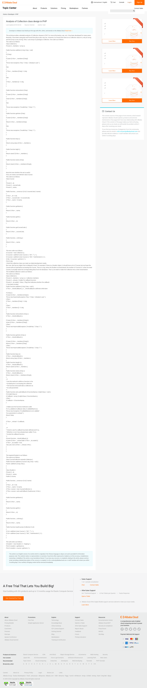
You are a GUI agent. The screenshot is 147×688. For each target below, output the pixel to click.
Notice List (50, 672)
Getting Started (56, 631)
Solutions (54, 8)
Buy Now (132, 41)
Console (121, 2)
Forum (77, 634)
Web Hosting (94, 654)
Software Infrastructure (75, 657)
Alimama (61, 676)
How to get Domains (57, 657)
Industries (53, 661)
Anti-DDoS (53, 654)
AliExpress (41, 676)
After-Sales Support (81, 626)
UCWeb (88, 676)
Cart (113, 2)
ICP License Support (57, 628)
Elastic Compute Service (30, 654)
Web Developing (77, 661)
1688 (56, 676)
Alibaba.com (50, 676)
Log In (129, 2)
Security (105, 654)
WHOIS (101, 631)
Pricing (63, 8)
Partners (85, 8)
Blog (52, 634)
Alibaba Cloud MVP (105, 623)
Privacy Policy (28, 672)
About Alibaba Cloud (11, 620)
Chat (83, 585)
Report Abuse (79, 628)
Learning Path (91, 657)
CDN (43, 654)
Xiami (98, 676)
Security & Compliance (105, 626)
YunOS (71, 676)
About (35, 8)
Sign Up (139, 2)
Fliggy (67, 676)
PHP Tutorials (100, 661)
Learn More (112, 41)
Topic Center (27, 661)
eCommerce (82, 654)
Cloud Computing (40, 661)
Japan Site (26, 657)
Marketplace (74, 8)
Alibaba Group (7, 676)
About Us (16, 672)
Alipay (109, 676)
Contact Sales (138, 8)
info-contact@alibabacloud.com (127, 131)
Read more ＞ (69, 30)
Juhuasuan (34, 676)
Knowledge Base (56, 623)
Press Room (102, 628)
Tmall (28, 676)
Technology (55, 620)
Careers (5, 672)
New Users (103, 657)
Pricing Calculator (80, 637)
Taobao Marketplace (19, 676)
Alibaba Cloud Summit (11, 640)
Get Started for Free (13, 598)
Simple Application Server (36, 623)
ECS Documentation (40, 657)
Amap (84, 676)
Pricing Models (9, 623)
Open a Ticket (86, 596)
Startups (7, 634)
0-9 (95, 664)
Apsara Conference (11, 637)
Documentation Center (106, 620)
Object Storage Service (67, 654)
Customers (8, 628)
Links (60, 672)
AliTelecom (77, 676)
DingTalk (104, 676)
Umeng (94, 676)
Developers (64, 661)
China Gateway (56, 626)
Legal (40, 672)
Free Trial (31, 620)
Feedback (78, 631)
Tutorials (89, 661)
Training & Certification (58, 640)
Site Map (101, 634)
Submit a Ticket (80, 623)
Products (44, 8)
